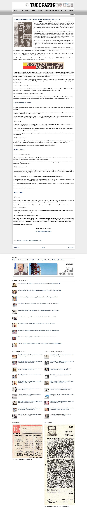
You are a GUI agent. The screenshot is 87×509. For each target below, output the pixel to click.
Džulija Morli (50, 140)
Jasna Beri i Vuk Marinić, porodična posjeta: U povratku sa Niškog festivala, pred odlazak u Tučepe (38, 330)
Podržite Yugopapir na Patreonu (52, 10)
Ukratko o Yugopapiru (24, 10)
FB (62, 10)
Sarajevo (36, 240)
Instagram (71, 10)
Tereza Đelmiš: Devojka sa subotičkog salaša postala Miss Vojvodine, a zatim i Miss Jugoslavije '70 (38, 303)
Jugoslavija (19, 240)
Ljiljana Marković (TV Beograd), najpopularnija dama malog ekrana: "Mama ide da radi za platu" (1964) (39, 290)
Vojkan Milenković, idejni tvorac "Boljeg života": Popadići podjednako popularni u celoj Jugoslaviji (38, 310)
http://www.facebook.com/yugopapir (43, 231)
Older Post (71, 247)
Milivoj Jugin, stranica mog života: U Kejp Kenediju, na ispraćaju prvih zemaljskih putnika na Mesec (38, 259)
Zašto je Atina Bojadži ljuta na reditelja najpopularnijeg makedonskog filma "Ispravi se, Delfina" (38, 296)
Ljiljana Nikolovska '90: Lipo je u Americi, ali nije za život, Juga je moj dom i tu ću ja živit (36, 323)
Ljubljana (24, 240)
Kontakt (34, 10)
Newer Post (16, 247)
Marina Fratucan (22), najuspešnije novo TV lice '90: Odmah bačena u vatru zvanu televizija (37, 336)
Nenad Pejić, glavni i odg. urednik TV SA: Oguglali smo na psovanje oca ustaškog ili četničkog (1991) (39, 283)
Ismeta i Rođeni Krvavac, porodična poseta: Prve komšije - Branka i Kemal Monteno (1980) (37, 316)
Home (43, 247)
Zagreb (39, 240)
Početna (15, 10)
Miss (27, 240)
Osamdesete (31, 240)
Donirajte (40, 10)
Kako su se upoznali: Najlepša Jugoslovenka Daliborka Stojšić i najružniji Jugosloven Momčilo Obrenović (40, 343)
